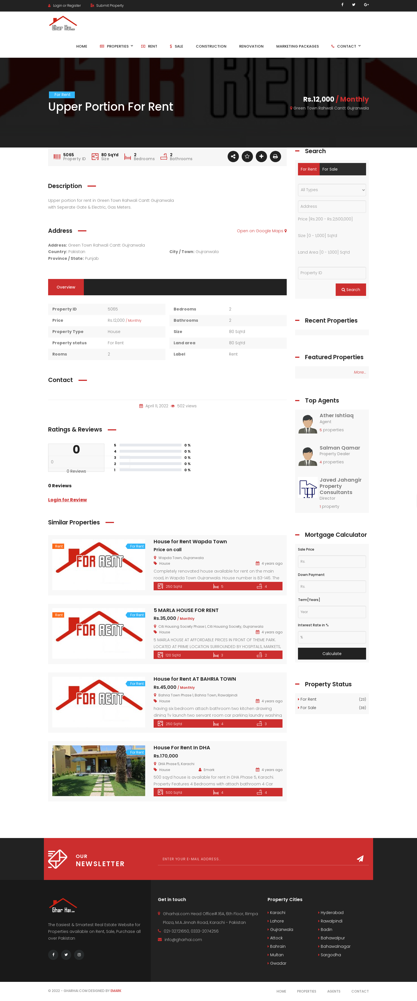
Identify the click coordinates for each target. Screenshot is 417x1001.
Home (281, 991)
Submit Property (107, 5)
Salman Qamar (340, 447)
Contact (360, 991)
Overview (66, 287)
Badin (325, 929)
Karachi (276, 912)
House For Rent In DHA (182, 747)
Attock (275, 938)
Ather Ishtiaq (337, 415)
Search (351, 289)
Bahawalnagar (334, 946)
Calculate (332, 653)
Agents (333, 991)
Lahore (276, 921)
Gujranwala (280, 929)
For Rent (309, 169)
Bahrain (277, 946)
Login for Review (67, 500)
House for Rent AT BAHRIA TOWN (195, 678)
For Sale (330, 169)
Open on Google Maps (262, 231)
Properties (306, 991)
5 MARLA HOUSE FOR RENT (186, 610)
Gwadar (277, 963)
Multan (276, 955)
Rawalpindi (330, 921)
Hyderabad (331, 912)
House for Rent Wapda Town (190, 541)
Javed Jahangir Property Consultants (341, 485)
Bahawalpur (331, 938)
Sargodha (329, 955)
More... (360, 372)
